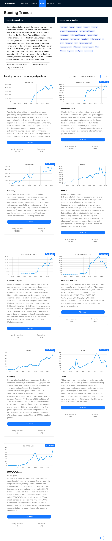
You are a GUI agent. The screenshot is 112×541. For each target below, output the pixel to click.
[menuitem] (24, 3)
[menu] (62, 3)
